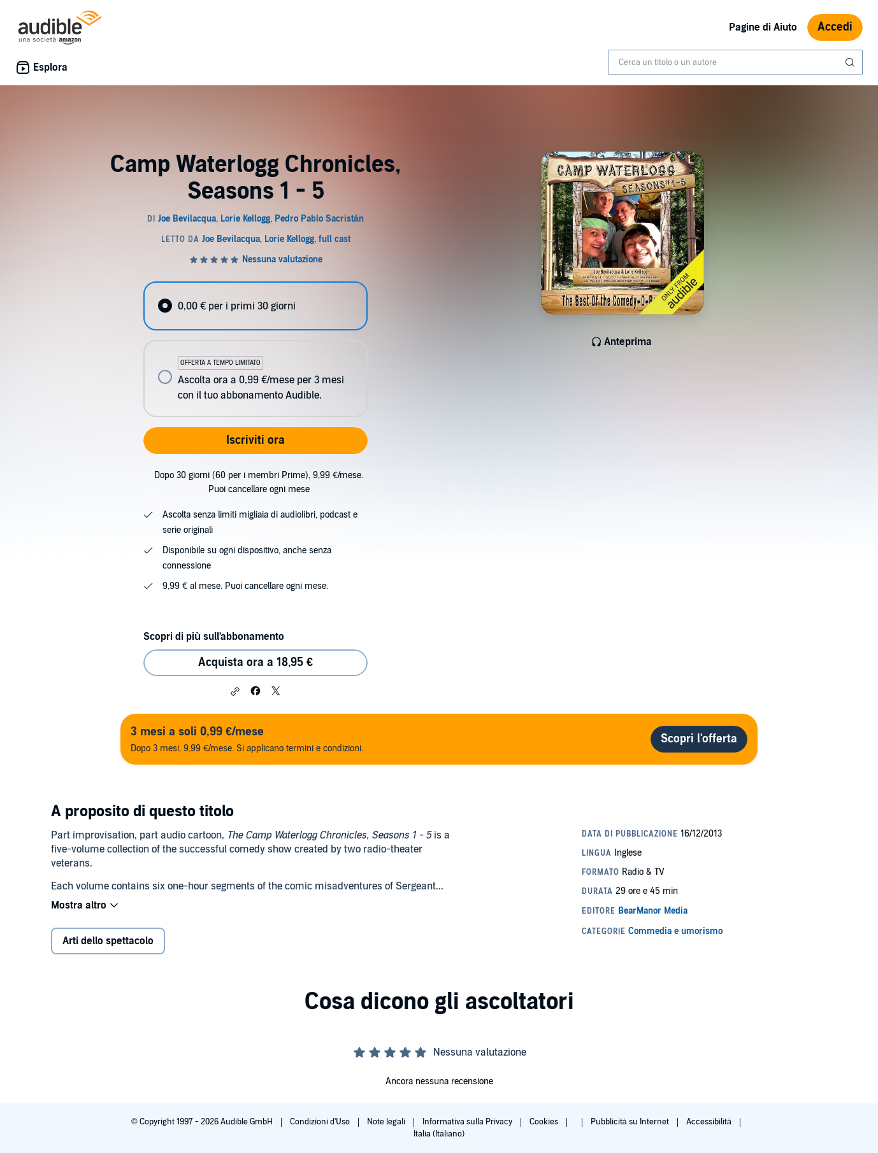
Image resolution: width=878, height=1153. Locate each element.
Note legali (387, 1122)
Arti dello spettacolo (108, 941)
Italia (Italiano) (439, 1134)
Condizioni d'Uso (321, 1122)
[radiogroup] (255, 349)
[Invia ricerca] (851, 62)
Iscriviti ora (255, 440)
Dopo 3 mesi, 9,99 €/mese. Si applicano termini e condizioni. (247, 739)
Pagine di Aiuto (763, 27)
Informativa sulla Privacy (468, 1122)
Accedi (835, 27)
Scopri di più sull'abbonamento (213, 636)
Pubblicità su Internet (631, 1122)
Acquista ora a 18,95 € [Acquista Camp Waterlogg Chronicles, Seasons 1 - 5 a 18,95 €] (255, 662)
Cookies (544, 1122)
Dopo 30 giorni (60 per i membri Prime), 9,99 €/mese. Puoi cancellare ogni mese (258, 482)
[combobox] (735, 62)
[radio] (255, 305)
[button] (235, 691)
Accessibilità (709, 1122)
